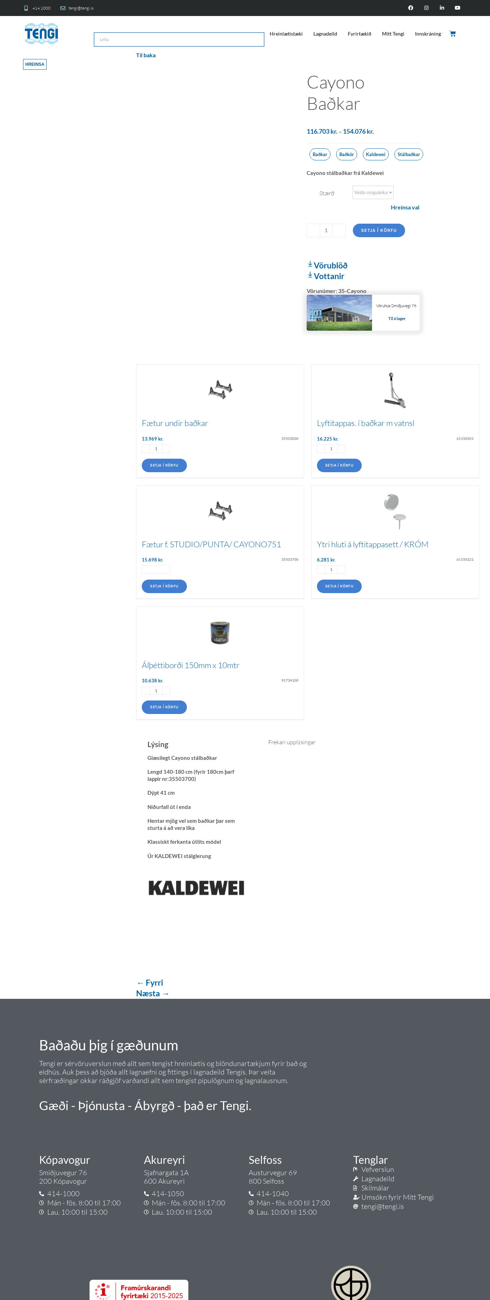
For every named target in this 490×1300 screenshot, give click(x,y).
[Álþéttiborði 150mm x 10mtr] (220, 628)
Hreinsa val (405, 207)
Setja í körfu (379, 230)
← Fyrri (149, 982)
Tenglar (370, 1159)
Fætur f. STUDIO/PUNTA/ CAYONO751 (211, 544)
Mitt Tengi (393, 34)
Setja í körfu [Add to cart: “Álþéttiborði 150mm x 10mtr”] (164, 707)
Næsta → (152, 993)
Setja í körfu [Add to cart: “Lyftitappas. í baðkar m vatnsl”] (339, 465)
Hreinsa (34, 64)
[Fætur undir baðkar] (220, 386)
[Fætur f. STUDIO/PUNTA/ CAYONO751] (220, 507)
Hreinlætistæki (286, 34)
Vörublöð (327, 265)
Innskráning (428, 34)
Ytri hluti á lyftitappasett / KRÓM (373, 544)
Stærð (326, 193)
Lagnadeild (325, 34)
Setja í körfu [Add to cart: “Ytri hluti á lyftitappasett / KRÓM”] (339, 586)
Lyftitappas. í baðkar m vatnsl (365, 423)
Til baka (146, 55)
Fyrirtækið (359, 34)
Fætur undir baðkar (175, 423)
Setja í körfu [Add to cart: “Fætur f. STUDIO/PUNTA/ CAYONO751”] (164, 586)
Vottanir (325, 276)
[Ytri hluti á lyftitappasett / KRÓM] (395, 507)
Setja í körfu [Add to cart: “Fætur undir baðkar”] (164, 465)
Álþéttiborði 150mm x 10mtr (190, 665)
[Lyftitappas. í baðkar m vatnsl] (395, 386)
